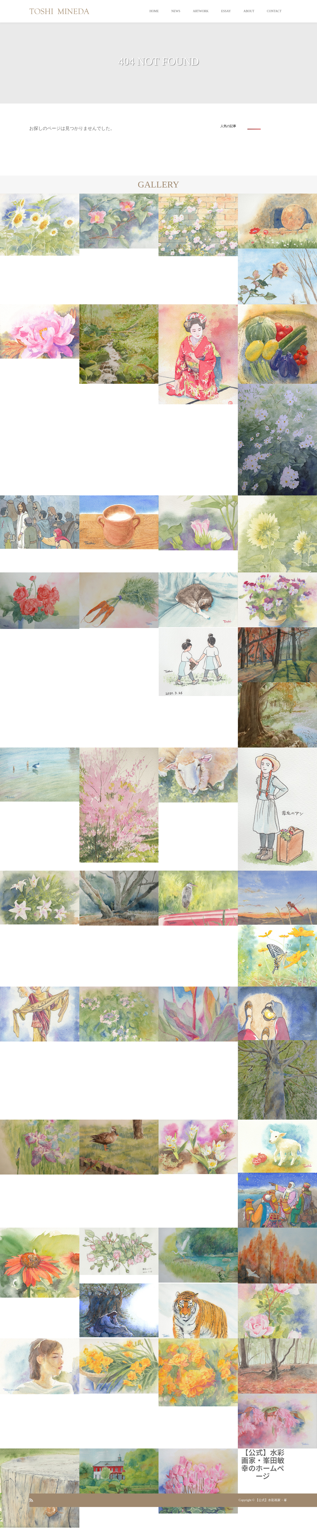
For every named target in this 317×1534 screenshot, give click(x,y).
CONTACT (274, 11)
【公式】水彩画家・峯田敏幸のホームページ (262, 1464)
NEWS (175, 11)
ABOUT (248, 11)
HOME (154, 11)
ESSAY (226, 11)
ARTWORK (201, 11)
